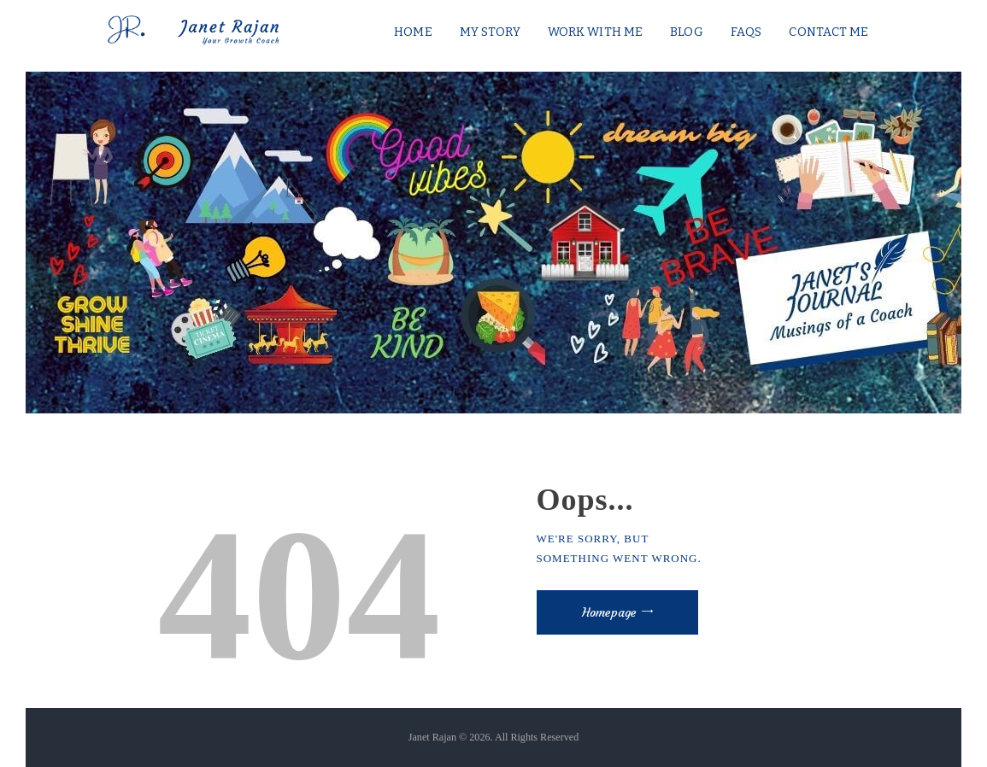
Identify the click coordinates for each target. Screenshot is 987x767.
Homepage (609, 612)
